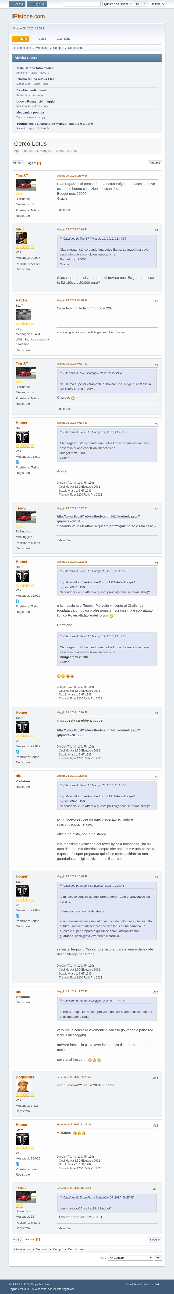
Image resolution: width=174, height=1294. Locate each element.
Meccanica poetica (30, 112)
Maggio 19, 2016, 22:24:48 (72, 229)
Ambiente (22, 72)
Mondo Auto (23, 83)
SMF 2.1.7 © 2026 (19, 1284)
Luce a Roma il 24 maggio (35, 101)
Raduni (20, 128)
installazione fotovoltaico (34, 68)
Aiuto (129, 1284)
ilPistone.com (28, 16)
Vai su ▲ (160, 1284)
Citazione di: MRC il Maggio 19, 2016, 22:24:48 (93, 373)
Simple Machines (40, 1284)
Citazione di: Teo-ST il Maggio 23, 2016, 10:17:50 (94, 571)
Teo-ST (22, 176)
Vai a (103, 1257)
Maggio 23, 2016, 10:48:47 (72, 876)
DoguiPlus (25, 1077)
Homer (22, 423)
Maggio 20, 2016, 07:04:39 (72, 422)
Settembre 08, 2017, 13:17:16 (74, 1188)
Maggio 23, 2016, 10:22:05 (72, 561)
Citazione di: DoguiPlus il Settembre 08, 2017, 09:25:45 (98, 1197)
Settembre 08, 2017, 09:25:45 (74, 1077)
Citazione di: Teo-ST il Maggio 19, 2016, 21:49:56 (94, 238)
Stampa (155, 163)
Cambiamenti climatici (32, 90)
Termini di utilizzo (143, 1284)
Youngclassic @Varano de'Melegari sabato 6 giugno (54, 123)
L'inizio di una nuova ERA (35, 79)
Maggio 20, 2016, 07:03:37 (72, 363)
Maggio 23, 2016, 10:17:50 (72, 508)
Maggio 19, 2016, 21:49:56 (72, 175)
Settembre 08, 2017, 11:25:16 (74, 1124)
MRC (20, 229)
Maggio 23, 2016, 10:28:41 (72, 775)
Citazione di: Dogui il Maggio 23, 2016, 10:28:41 (93, 885)
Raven (21, 300)
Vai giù (17, 163)
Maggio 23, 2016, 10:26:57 (72, 712)
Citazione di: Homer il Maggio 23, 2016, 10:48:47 (94, 1001)
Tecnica (20, 117)
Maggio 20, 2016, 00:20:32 (72, 300)
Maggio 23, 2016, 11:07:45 (72, 991)
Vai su (17, 1239)
